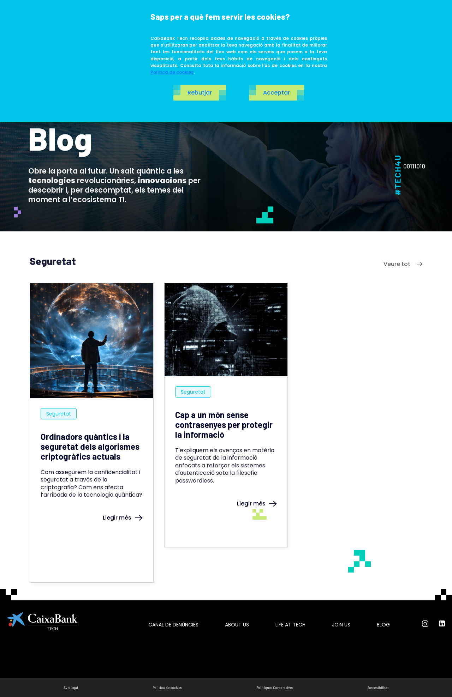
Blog (383, 624)
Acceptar (276, 92)
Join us (341, 624)
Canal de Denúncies (173, 624)
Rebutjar (200, 92)
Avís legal (71, 687)
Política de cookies (172, 72)
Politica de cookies (167, 687)
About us (237, 624)
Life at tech (290, 624)
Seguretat (58, 413)
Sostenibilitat (378, 687)
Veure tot (402, 264)
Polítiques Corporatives (274, 687)
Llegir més (123, 518)
